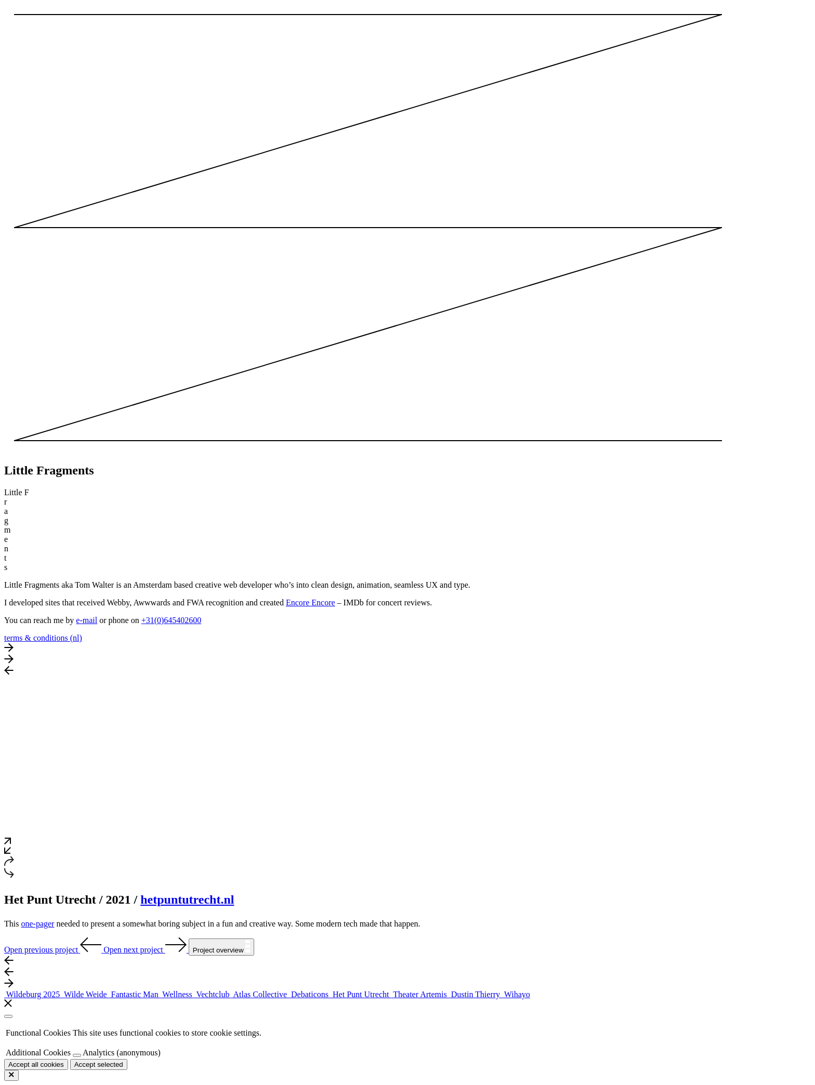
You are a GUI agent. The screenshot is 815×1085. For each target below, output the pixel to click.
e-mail (86, 620)
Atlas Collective (260, 994)
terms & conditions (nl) (43, 637)
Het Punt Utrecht (361, 994)
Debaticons (310, 994)
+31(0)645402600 (171, 620)
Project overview (221, 947)
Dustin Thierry (475, 994)
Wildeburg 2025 (33, 994)
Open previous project (53, 949)
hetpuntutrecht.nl (187, 899)
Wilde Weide (85, 994)
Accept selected (98, 1064)
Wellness (177, 994)
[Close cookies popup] (8, 1016)
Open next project (146, 949)
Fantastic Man (135, 994)
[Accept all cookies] (36, 1064)
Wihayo (516, 994)
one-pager (37, 923)
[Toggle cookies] (77, 1055)
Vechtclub (213, 994)
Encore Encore (310, 602)
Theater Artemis (420, 994)
